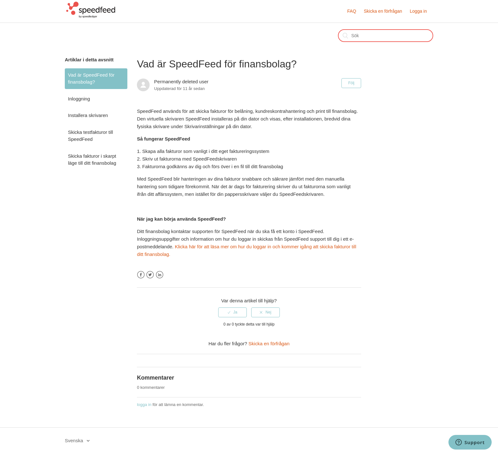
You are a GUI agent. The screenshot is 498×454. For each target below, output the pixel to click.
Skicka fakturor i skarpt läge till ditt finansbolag (92, 159)
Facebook (141, 275)
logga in (144, 404)
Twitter (150, 275)
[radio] (232, 312)
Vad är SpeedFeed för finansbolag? (91, 78)
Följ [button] (351, 83)
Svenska (74, 440)
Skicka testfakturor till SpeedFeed (90, 135)
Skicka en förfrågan (383, 11)
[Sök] (385, 35)
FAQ (351, 11)
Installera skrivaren (88, 115)
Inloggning (79, 98)
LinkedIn (160, 275)
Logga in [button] (418, 11)
